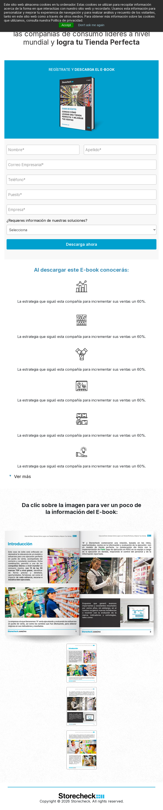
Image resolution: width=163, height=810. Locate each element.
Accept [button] (66, 25)
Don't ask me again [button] (91, 25)
